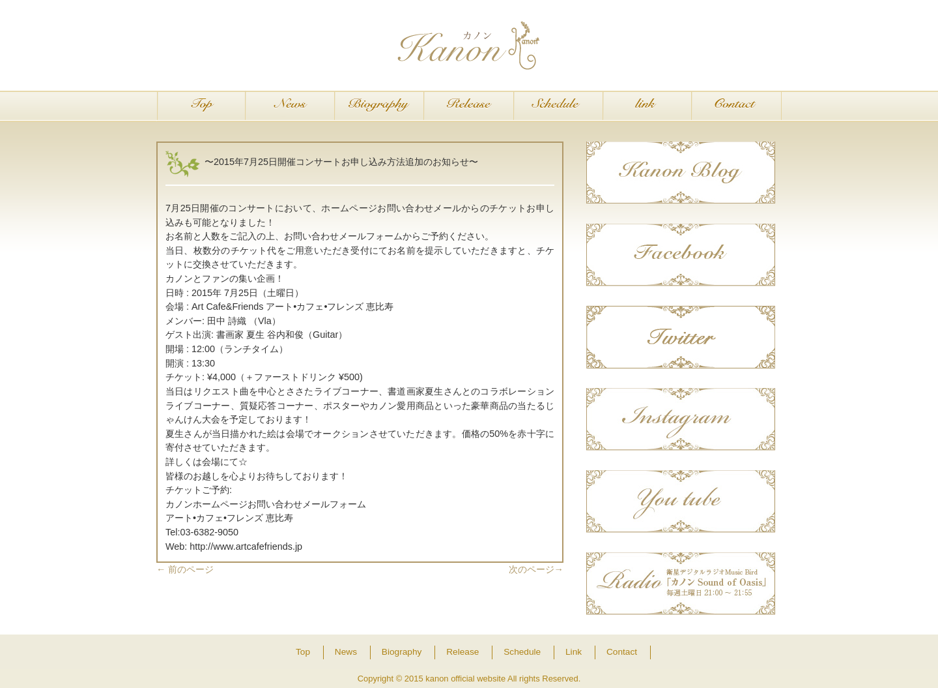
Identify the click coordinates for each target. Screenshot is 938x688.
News (290, 106)
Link (647, 106)
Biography (379, 106)
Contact (736, 106)
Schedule (558, 106)
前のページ (185, 569)
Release (468, 106)
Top (201, 106)
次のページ (536, 569)
